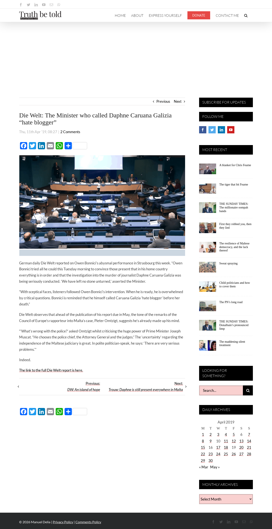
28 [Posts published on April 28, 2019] (249, 454)
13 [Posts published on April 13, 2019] (241, 441)
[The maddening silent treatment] (207, 347)
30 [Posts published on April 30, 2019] (210, 460)
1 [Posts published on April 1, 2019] (203, 434)
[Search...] (221, 390)
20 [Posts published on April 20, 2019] (241, 447)
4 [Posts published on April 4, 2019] (226, 434)
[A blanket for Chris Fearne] (207, 170)
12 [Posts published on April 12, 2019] (234, 441)
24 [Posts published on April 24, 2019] (218, 454)
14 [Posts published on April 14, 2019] (249, 441)
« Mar (203, 467)
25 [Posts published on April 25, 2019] (226, 454)
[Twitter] (212, 129)
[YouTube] (230, 129)
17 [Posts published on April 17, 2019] (218, 447)
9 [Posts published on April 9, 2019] (211, 441)
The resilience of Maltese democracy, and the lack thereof (234, 247)
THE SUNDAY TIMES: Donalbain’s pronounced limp (233, 325)
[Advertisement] (136, 54)
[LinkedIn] (221, 129)
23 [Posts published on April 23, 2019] (210, 454)
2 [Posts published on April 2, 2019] (211, 434)
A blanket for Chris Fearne (235, 165)
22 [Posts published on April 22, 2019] (203, 454)
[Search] (248, 390)
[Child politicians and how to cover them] (207, 288)
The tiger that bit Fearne (233, 184)
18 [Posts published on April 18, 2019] (226, 447)
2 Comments (70, 132)
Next (177, 101)
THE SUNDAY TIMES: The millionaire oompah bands (233, 207)
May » (215, 467)
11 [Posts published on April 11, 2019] (226, 441)
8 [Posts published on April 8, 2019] (203, 441)
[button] (246, 15)
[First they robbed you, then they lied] (207, 229)
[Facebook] (202, 129)
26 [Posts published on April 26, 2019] (234, 454)
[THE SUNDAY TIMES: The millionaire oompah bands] (207, 209)
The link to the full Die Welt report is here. (51, 370)
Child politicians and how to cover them (234, 284)
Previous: (83, 386)
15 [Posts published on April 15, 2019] (203, 447)
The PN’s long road (230, 302)
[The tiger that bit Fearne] (207, 190)
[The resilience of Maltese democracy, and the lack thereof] (207, 248)
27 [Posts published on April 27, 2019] (241, 454)
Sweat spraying (228, 263)
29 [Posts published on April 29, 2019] (203, 460)
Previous (163, 101)
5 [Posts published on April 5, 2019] (234, 434)
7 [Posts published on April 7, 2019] (249, 434)
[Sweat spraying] (207, 268)
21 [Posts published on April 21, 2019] (249, 447)
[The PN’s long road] (207, 307)
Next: (146, 386)
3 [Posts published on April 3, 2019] (218, 434)
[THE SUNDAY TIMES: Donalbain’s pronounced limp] (207, 327)
